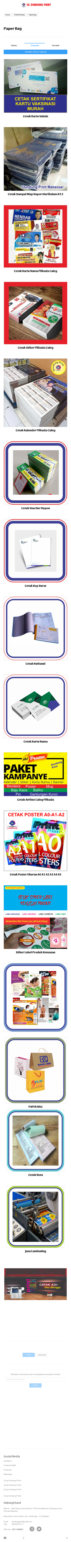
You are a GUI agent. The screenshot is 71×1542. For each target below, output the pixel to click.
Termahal (55, 45)
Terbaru (14, 45)
